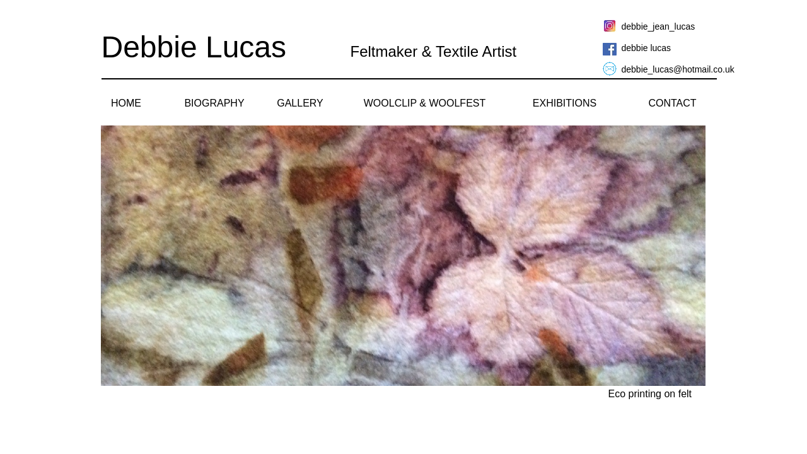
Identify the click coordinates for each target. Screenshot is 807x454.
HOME (126, 103)
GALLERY (300, 103)
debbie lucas (646, 48)
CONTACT (672, 103)
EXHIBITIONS (564, 103)
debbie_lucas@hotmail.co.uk (678, 69)
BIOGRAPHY (214, 103)
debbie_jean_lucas (658, 26)
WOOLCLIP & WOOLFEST (425, 103)
